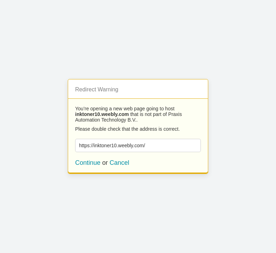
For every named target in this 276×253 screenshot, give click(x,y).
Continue (87, 162)
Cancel (119, 162)
